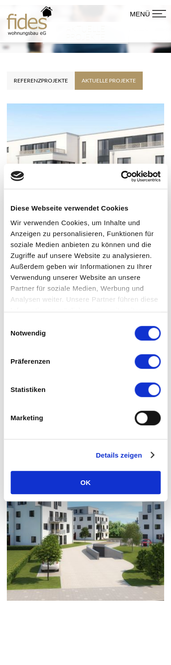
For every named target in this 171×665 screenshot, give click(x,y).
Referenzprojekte (41, 90)
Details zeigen (119, 455)
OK (85, 482)
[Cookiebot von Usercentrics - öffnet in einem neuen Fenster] (122, 176)
